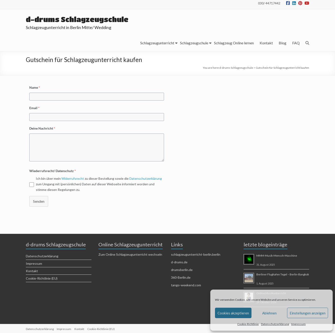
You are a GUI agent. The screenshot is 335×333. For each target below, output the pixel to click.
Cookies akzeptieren (233, 313)
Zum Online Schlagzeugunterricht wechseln (130, 254)
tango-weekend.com (186, 285)
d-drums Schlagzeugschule (80, 19)
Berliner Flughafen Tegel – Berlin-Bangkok (282, 274)
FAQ (296, 43)
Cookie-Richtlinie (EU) (41, 278)
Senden (38, 201)
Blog (282, 43)
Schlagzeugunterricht (157, 43)
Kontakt (266, 43)
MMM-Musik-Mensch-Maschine (276, 255)
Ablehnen (269, 313)
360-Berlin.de (181, 277)
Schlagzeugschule (194, 43)
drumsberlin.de (182, 270)
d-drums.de (179, 262)
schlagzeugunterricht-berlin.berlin (195, 254)
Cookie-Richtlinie (248, 324)
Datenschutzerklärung (275, 324)
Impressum (298, 324)
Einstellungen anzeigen (307, 313)
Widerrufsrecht (72, 178)
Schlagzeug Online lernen (234, 43)
